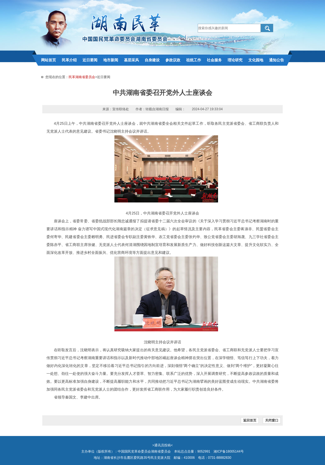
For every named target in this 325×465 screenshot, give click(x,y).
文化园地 (255, 60)
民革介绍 (69, 60)
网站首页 (48, 60)
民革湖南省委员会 (82, 77)
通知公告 (276, 60)
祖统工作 (193, 60)
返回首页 (249, 420)
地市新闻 (110, 60)
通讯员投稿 (162, 445)
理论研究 (235, 60)
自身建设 (152, 60)
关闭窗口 (271, 420)
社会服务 (214, 60)
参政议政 (172, 60)
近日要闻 (89, 60)
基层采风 (131, 60)
